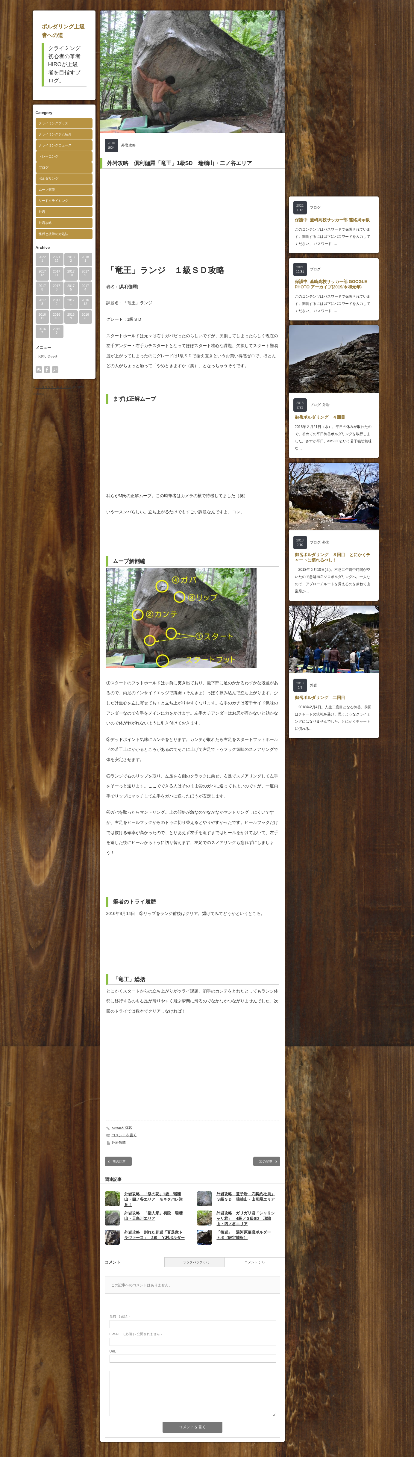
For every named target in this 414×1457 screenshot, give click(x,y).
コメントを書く (124, 1135)
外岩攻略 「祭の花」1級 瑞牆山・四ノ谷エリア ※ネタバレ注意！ (153, 1199)
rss (39, 369)
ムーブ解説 (47, 189)
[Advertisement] (192, 216)
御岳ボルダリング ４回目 (320, 417)
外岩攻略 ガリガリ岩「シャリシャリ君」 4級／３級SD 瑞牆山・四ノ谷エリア (245, 1218)
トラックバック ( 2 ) (195, 1262)
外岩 (42, 212)
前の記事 (119, 1161)
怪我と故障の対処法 (53, 234)
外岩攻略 (45, 223)
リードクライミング (53, 200)
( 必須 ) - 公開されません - (136, 1334)
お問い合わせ (47, 356)
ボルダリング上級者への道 (54, 387)
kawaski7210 (122, 1127)
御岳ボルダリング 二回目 (320, 697)
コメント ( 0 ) (255, 1262)
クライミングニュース (55, 145)
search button (55, 369)
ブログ (43, 167)
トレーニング (48, 156)
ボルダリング (48, 178)
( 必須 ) (120, 1316)
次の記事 (265, 1161)
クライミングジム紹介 (55, 134)
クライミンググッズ (53, 123)
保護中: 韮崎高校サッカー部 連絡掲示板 (332, 219)
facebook (47, 369)
